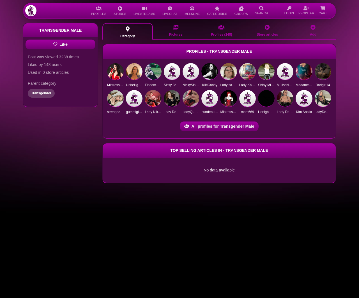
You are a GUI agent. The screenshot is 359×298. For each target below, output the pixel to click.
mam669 (247, 112)
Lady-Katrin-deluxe (253, 85)
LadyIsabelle (229, 85)
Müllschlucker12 (289, 85)
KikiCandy (209, 85)
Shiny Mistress (269, 85)
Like (60, 44)
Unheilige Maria (137, 85)
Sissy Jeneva (174, 85)
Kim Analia (304, 112)
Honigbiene (266, 112)
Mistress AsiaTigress (235, 112)
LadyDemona (325, 112)
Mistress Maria (118, 85)
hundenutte (209, 112)
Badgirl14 (323, 85)
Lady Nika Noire (157, 112)
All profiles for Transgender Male (219, 126)
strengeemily (116, 112)
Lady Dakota (286, 112)
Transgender (41, 93)
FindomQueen (155, 85)
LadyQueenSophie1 (197, 112)
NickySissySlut (194, 85)
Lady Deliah (172, 112)
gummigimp (134, 112)
